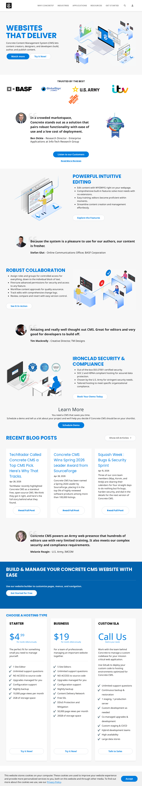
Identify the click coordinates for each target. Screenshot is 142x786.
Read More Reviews (71, 161)
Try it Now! (40, 56)
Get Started (112, 5)
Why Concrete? (45, 5)
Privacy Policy (54, 783)
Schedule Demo (71, 425)
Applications (80, 5)
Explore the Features (88, 217)
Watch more (18, 56)
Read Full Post (26, 510)
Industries (63, 5)
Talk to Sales (115, 751)
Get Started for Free (21, 593)
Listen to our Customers (71, 154)
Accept (129, 780)
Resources (96, 5)
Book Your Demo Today (90, 396)
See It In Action (19, 306)
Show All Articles (120, 437)
